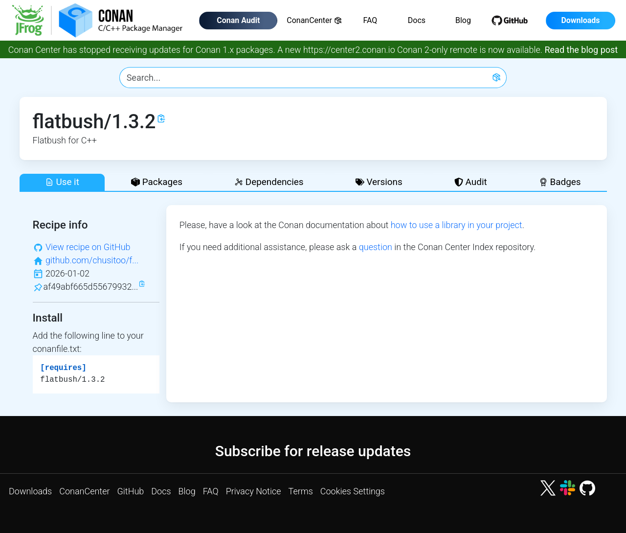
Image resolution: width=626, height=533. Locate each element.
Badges (560, 181)
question (375, 247)
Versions (379, 181)
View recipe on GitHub (88, 247)
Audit (470, 181)
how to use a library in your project (456, 225)
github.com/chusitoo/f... (91, 260)
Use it (62, 181)
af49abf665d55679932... (91, 286)
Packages (156, 181)
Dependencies (268, 181)
